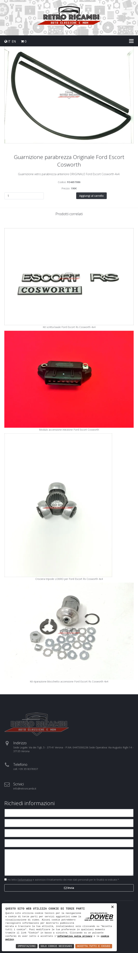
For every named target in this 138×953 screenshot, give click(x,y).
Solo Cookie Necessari (56, 946)
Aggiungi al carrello (91, 195)
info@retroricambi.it (24, 788)
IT (9, 41)
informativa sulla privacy (74, 936)
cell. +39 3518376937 (25, 768)
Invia (69, 888)
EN (14, 41)
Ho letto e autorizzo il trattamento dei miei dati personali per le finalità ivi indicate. (63, 879)
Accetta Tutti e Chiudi (93, 946)
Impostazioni (27, 946)
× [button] (112, 907)
